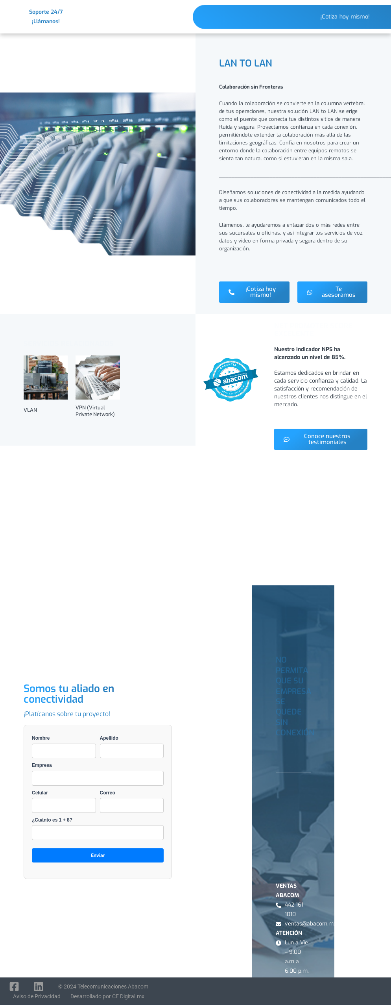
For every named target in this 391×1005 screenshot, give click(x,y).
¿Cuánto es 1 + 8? (98, 828)
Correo (132, 801)
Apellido (132, 746)
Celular (64, 801)
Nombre (64, 746)
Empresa (98, 774)
